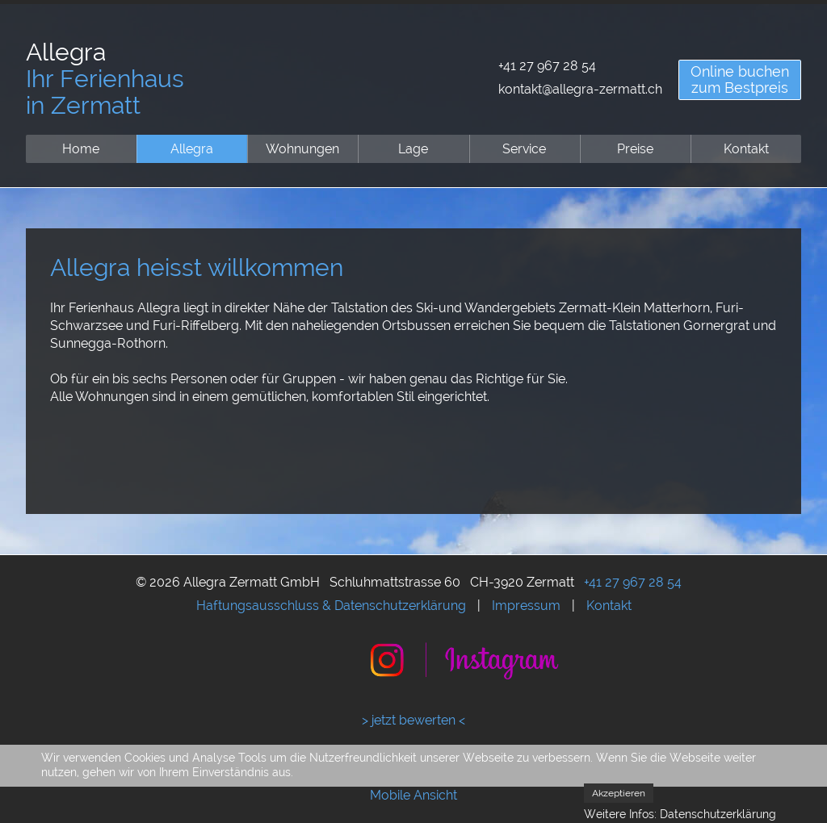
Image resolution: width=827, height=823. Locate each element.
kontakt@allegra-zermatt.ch (580, 89)
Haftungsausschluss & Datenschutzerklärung (331, 605)
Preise (635, 149)
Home (80, 149)
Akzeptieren (618, 793)
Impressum (526, 605)
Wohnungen (302, 149)
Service (524, 149)
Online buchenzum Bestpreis (740, 79)
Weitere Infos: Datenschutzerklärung (680, 814)
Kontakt (746, 149)
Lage (413, 149)
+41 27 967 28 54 (547, 65)
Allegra (191, 149)
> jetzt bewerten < (413, 720)
